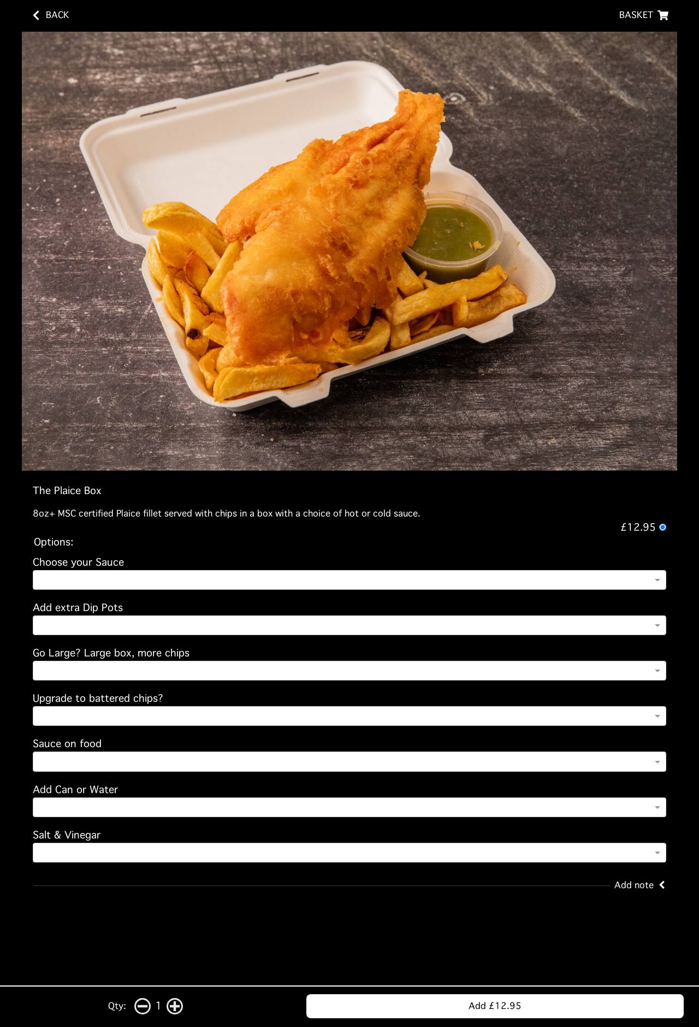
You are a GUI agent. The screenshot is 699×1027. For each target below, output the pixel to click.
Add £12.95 (495, 1006)
